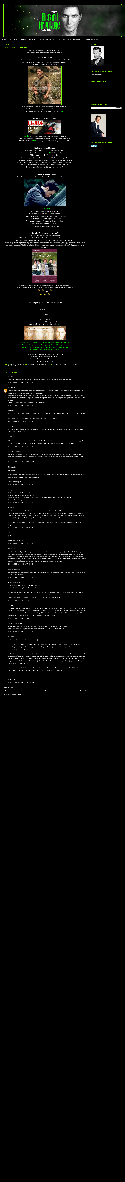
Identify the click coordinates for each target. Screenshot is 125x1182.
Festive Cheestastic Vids (91, 39)
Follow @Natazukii (96, 75)
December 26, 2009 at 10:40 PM (21, 462)
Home (4, 39)
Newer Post (6, 690)
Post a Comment (8, 687)
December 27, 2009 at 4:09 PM (20, 528)
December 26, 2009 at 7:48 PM (20, 421)
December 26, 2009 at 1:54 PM (20, 382)
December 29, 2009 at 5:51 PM (20, 631)
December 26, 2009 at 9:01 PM (20, 446)
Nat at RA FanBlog (13, 623)
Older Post (83, 690)
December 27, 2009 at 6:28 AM (20, 484)
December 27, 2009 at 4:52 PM (20, 543)
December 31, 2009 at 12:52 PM (21, 682)
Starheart (10, 376)
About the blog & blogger (46, 39)
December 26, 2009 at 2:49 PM (20, 405)
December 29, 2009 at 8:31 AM (20, 600)
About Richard (13, 39)
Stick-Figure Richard (74, 39)
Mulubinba (11, 508)
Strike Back (12, 365)
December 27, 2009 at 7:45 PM (20, 564)
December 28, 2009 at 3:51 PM (20, 577)
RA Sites (23, 39)
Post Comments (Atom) (18, 694)
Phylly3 (10, 387)
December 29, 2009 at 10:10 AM (21, 618)
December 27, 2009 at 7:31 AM (20, 503)
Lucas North (58, 364)
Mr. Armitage (68, 364)
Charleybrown (12, 569)
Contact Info (61, 39)
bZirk (9, 426)
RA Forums (32, 39)
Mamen (10, 467)
